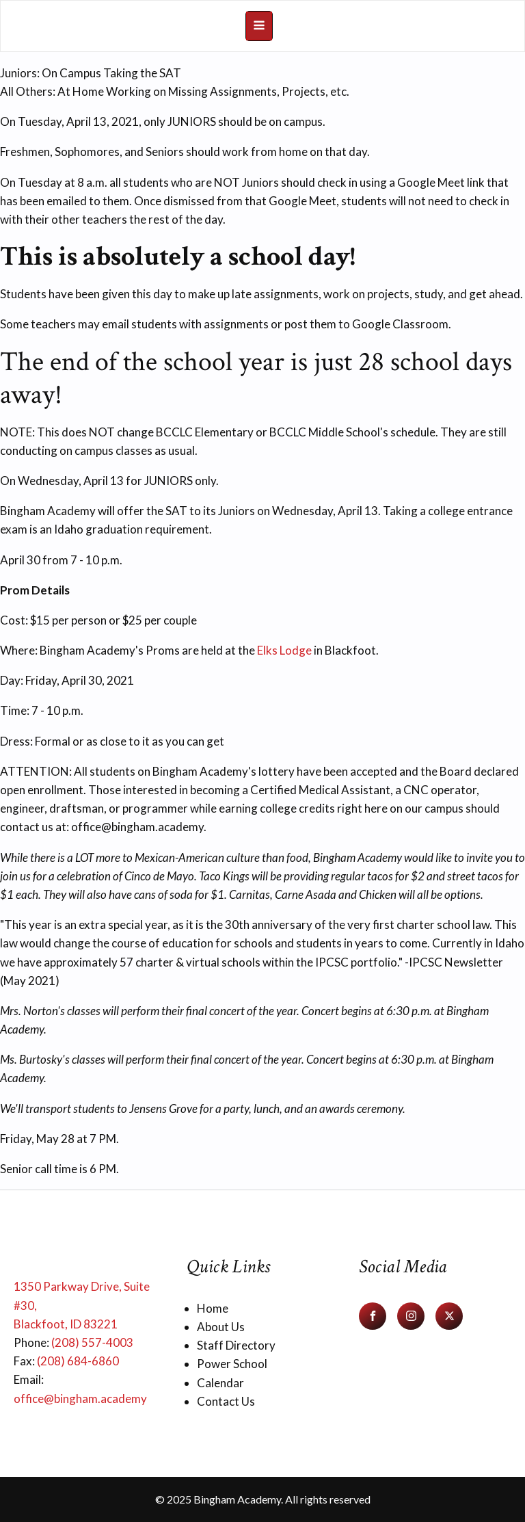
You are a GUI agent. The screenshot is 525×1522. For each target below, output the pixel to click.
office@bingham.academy (80, 1398)
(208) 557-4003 (92, 1342)
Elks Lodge (284, 650)
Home (212, 1308)
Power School (232, 1363)
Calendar (220, 1383)
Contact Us (226, 1401)
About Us (221, 1327)
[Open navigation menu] (259, 26)
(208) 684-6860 (78, 1361)
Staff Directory (236, 1345)
